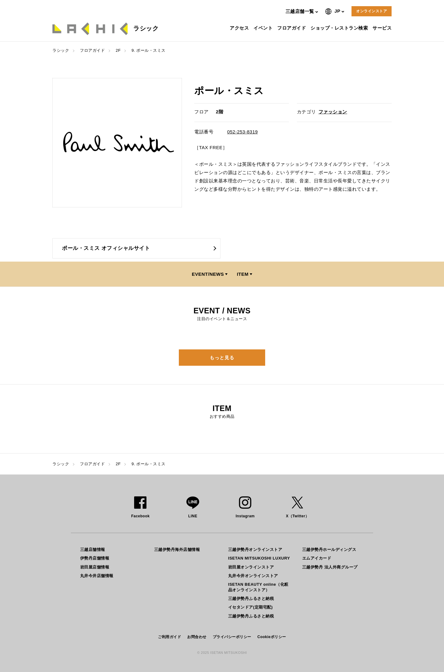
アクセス (240, 28)
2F (118, 50)
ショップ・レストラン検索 (340, 28)
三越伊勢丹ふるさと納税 (251, 598)
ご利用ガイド (169, 637)
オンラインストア (371, 11)
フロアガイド (292, 28)
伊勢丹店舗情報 (94, 558)
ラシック (60, 50)
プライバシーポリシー (232, 637)
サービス (383, 28)
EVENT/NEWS (208, 274)
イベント (264, 28)
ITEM (243, 274)
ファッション (333, 111)
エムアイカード (316, 558)
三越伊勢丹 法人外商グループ (330, 567)
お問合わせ (197, 637)
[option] (117, 142)
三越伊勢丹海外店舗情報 (177, 549)
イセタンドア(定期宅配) (250, 607)
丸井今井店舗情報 (96, 575)
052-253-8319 (242, 131)
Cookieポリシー (271, 637)
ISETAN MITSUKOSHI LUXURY (259, 558)
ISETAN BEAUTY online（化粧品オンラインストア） (258, 587)
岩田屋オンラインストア (251, 567)
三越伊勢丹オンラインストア (255, 549)
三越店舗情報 (92, 549)
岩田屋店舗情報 (94, 567)
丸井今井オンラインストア (253, 575)
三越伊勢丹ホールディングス (329, 549)
